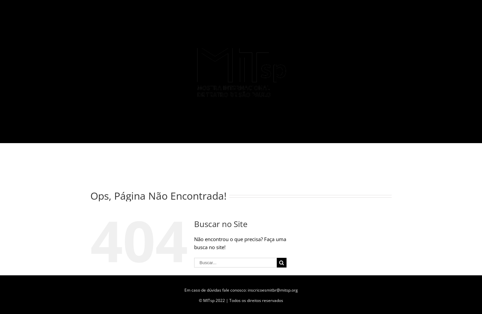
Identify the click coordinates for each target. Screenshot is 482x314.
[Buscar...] (235, 263)
